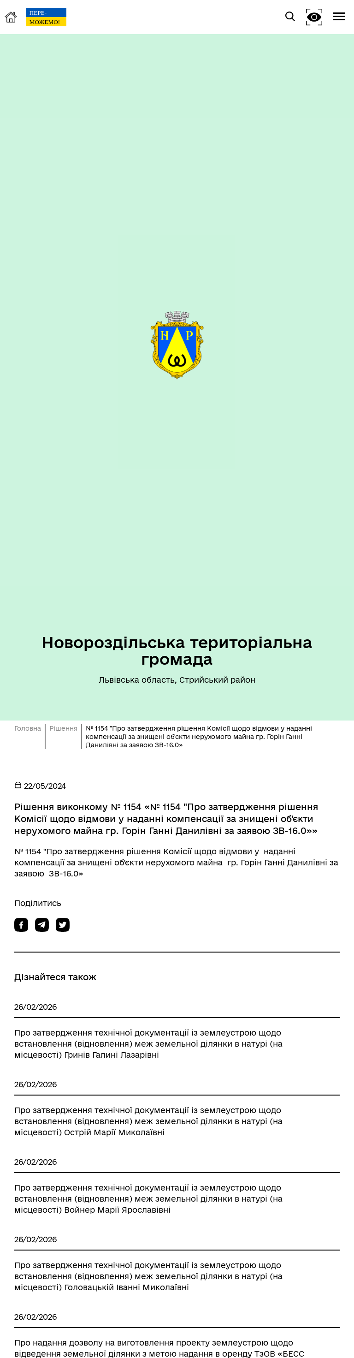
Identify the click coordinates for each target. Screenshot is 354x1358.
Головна (27, 728)
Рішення (63, 728)
